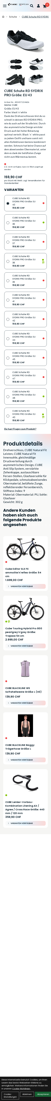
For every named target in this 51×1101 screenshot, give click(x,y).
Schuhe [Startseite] (13, 16)
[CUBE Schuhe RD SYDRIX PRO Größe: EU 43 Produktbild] (25, 40)
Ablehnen (27, 1094)
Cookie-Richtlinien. (21, 1088)
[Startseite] (3, 17)
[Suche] (31, 6)
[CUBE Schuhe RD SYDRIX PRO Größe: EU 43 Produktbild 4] (36, 79)
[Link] (5, 6)
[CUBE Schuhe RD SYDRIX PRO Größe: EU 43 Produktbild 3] (15, 79)
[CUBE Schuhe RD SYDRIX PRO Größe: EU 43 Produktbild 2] (36, 64)
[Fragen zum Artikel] (25, 429)
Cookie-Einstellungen (10, 1095)
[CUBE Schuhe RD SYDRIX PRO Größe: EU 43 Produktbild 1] (15, 64)
